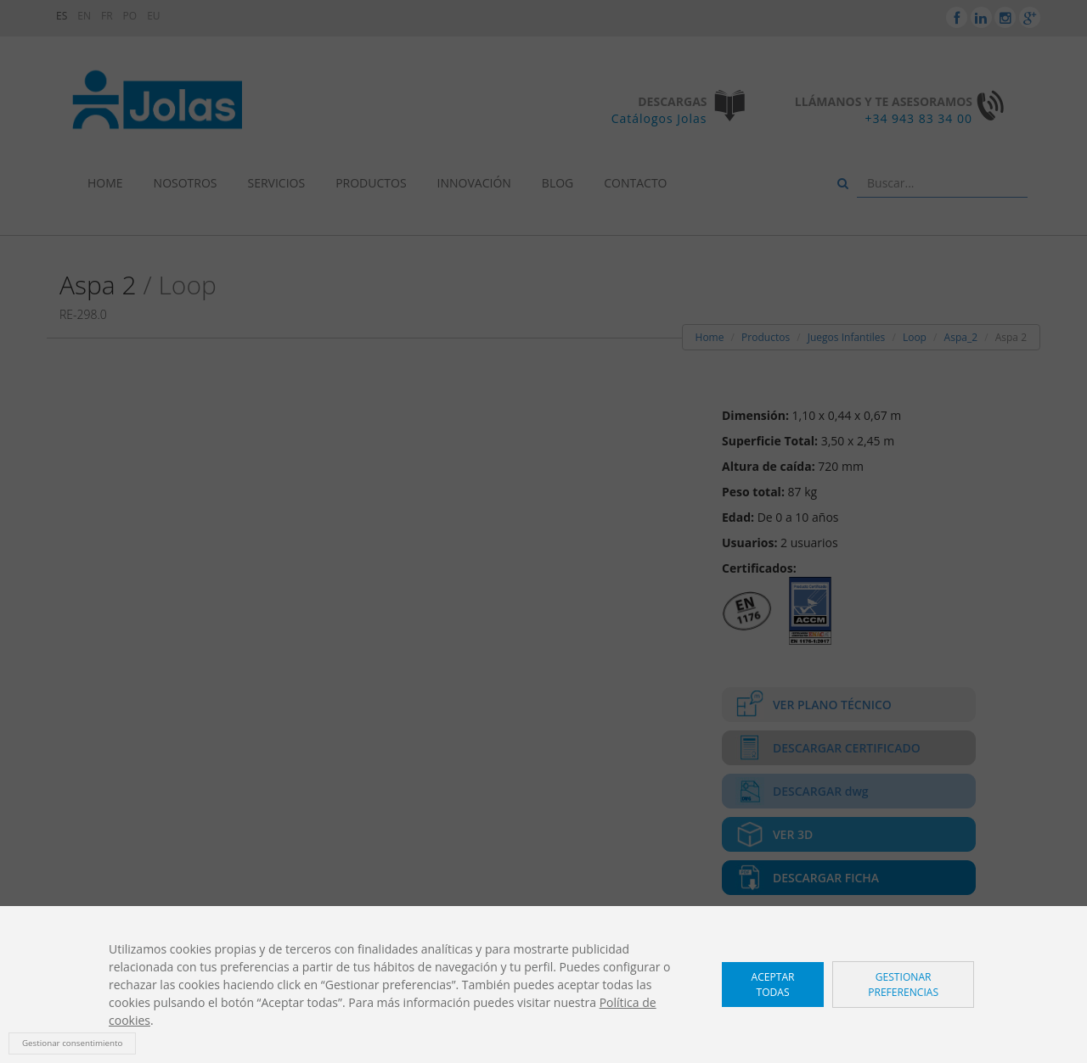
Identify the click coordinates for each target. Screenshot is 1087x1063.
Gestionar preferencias (903, 984)
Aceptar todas (773, 984)
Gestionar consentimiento (72, 1043)
